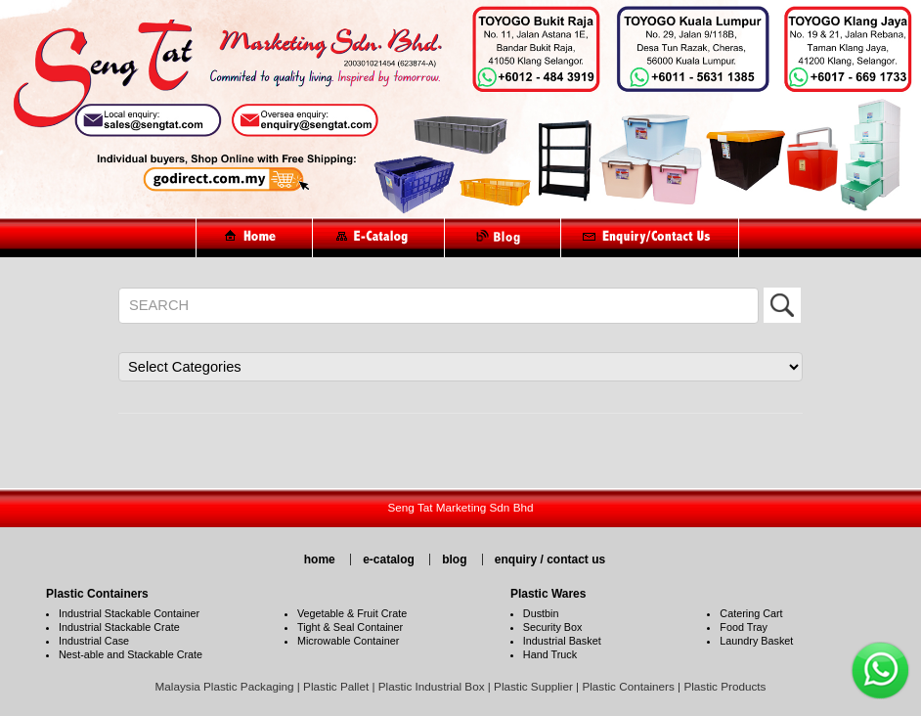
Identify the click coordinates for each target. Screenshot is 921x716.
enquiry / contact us (550, 559)
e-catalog (389, 559)
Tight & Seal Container (350, 627)
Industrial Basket (562, 641)
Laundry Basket (756, 641)
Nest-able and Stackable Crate (130, 654)
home (319, 559)
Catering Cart (751, 613)
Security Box (553, 627)
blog (454, 559)
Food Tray (744, 627)
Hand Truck (550, 654)
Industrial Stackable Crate (119, 627)
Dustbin (541, 613)
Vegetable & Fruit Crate (352, 613)
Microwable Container (348, 641)
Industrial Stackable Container (129, 613)
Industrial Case (94, 641)
